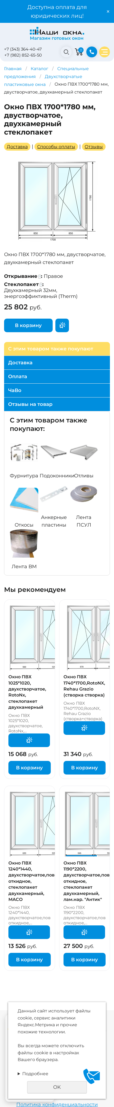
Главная (13, 68)
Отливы (83, 476)
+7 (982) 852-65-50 (23, 55)
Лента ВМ (24, 567)
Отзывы (94, 146)
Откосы (24, 525)
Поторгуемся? (62, 325)
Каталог (39, 68)
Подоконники (57, 476)
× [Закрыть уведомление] (108, 11)
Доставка (17, 146)
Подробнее (35, 1073)
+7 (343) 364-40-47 (23, 49)
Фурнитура (24, 476)
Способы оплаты (56, 146)
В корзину (28, 325)
